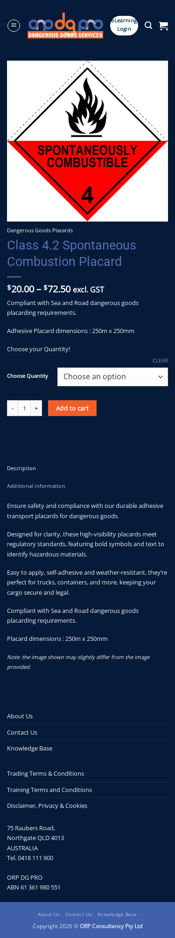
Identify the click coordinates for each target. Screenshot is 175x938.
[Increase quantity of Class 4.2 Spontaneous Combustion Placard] (36, 408)
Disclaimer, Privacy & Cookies (47, 805)
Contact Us (22, 732)
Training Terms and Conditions (49, 789)
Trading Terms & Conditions (45, 773)
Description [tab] (21, 468)
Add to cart (72, 408)
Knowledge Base (29, 748)
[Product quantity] (24, 408)
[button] (13, 26)
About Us (20, 716)
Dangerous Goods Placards (40, 230)
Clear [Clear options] (160, 360)
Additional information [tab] (36, 486)
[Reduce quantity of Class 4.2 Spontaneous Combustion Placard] (12, 408)
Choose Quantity (27, 375)
